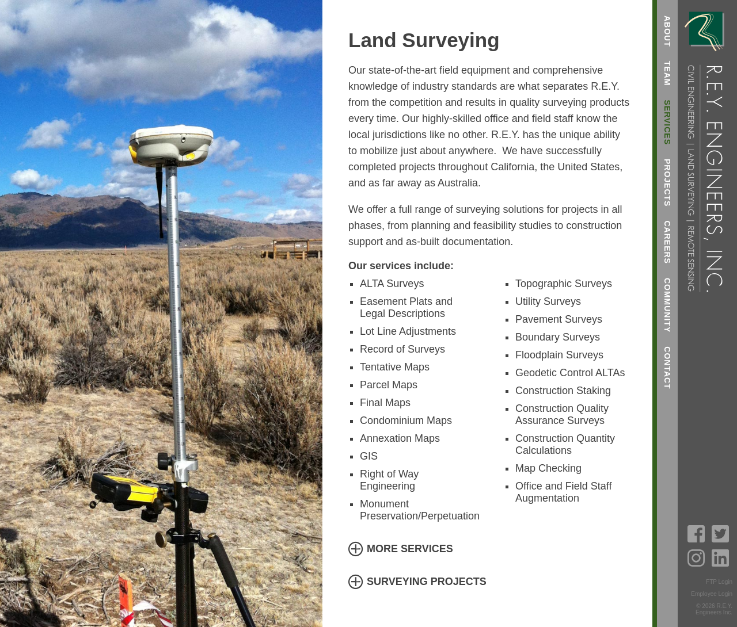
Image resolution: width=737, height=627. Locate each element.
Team (667, 73)
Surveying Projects (427, 581)
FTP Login (719, 582)
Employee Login (711, 594)
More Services (410, 549)
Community (667, 305)
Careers (667, 241)
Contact (667, 367)
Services (667, 122)
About (667, 31)
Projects (667, 183)
